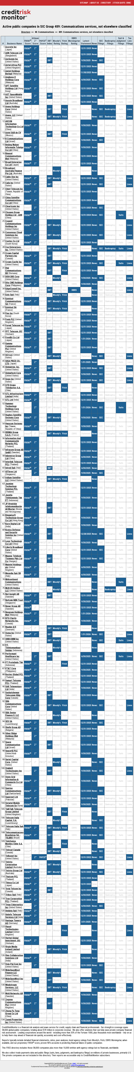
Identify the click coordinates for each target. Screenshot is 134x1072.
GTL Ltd (9, 399)
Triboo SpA (10, 894)
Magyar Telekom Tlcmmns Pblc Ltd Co (13, 559)
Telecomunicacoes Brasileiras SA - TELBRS (14, 835)
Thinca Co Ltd (12, 882)
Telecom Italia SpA (14, 826)
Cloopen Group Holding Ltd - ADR (13, 213)
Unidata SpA (11, 910)
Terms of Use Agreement (78, 1065)
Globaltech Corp (13, 373)
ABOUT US (94, 3)
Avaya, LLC (10, 115)
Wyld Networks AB (14, 993)
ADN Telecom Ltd (13, 53)
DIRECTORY (106, 3)
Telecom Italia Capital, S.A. (12, 819)
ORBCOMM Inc (12, 639)
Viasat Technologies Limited (12, 929)
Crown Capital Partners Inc (12, 254)
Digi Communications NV (13, 271)
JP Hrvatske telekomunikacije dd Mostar (13, 506)
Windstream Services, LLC (11, 986)
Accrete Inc (11, 47)
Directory (25, 32)
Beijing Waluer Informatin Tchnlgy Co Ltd (14, 147)
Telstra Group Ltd (13, 870)
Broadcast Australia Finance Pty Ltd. (13, 171)
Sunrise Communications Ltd (13, 791)
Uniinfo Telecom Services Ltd (13, 916)
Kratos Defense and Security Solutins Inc (12, 532)
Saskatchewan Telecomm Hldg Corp (12, 695)
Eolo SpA (9, 294)
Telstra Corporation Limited (11, 865)
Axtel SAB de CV (13, 132)
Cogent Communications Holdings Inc (13, 224)
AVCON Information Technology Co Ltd (14, 124)
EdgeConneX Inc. (13, 288)
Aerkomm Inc (11, 59)
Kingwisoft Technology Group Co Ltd (14, 518)
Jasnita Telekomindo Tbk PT (13, 498)
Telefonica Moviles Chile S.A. (14, 842)
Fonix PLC (10, 319)
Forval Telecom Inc (14, 325)
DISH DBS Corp (12, 276)
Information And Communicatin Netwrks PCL (13, 441)
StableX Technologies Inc (13, 769)
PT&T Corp (10, 668)
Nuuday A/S (10, 627)
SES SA (8, 721)
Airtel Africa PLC (13, 65)
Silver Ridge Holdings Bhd (11, 734)
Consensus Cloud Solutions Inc (13, 233)
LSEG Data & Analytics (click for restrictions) (90, 1066)
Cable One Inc (12, 177)
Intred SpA (10, 467)
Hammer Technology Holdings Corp (12, 406)
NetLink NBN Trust (14, 600)
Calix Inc (9, 183)
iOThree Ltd (11, 471)
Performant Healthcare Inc (12, 655)
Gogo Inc (9, 379)
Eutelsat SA (11, 307)
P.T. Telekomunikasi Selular (12, 648)
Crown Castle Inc (13, 262)
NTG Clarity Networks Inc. (12, 619)
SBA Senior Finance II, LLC (12, 714)
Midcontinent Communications (13, 580)
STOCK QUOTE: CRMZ (122, 3)
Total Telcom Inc (13, 888)
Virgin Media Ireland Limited (12, 948)
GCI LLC (9, 355)
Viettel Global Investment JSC (12, 939)
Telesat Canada (12, 850)
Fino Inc (9, 313)
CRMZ (74, 1063)
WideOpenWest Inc (14, 978)
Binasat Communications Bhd (13, 156)
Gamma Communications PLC (13, 346)
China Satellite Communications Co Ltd (13, 200)
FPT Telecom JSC (13, 331)
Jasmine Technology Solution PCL (11, 486)
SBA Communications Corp (13, 704)
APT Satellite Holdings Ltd (11, 87)
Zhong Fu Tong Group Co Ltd (12, 1012)
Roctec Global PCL (14, 674)
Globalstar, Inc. (12, 367)
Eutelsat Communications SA (13, 301)
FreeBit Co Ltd (12, 337)
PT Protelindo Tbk (14, 662)
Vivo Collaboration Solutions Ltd (14, 956)
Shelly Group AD (13, 727)
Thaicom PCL (11, 876)
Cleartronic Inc (12, 206)
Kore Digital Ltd (12, 523)
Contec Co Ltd (12, 241)
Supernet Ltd (11, 797)
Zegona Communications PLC (13, 1002)
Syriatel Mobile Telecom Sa (12, 804)
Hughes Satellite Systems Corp (13, 416)
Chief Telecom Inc (14, 189)
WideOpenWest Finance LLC (12, 971)
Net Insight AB (12, 594)
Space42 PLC (11, 750)
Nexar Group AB (12, 606)
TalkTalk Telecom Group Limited (13, 810)
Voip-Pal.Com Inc (13, 964)
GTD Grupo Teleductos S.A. (13, 386)
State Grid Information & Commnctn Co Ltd (13, 780)
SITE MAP (84, 3)
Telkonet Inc (11, 856)
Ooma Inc (9, 633)
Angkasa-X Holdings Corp (12, 78)
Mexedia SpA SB (13, 573)
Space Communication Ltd (12, 745)
